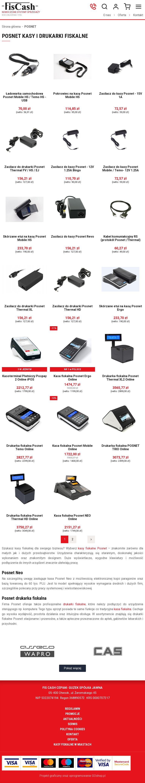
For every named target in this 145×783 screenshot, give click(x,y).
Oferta (122, 15)
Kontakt (138, 15)
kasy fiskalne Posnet (92, 548)
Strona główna (11, 26)
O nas (107, 15)
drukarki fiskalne (74, 604)
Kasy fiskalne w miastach (72, 744)
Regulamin (72, 708)
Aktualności (72, 719)
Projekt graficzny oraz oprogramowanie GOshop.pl (72, 776)
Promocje (72, 714)
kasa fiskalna (122, 609)
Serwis (72, 724)
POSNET (30, 26)
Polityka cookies (72, 729)
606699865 (94, 6)
